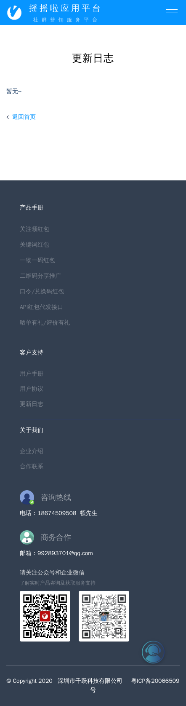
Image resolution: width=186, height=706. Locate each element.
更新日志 (31, 404)
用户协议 (31, 388)
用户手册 (31, 373)
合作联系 (31, 466)
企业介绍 (31, 451)
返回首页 (24, 117)
